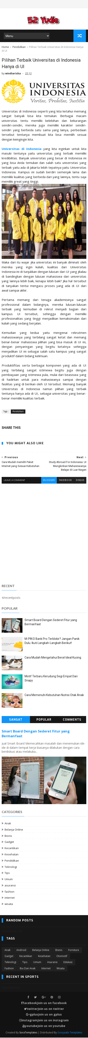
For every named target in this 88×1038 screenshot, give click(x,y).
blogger (49, 480)
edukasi (67, 962)
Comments (72, 720)
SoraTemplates (28, 1033)
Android (21, 950)
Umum (9, 879)
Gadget (9, 842)
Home (5, 47)
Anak (8, 824)
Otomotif (61, 956)
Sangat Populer (16, 721)
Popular (43, 720)
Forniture (73, 950)
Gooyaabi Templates (69, 1033)
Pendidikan (19, 47)
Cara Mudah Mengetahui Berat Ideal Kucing (53, 658)
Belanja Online (14, 830)
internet (10, 898)
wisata (9, 904)
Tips (7, 873)
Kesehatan (12, 855)
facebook (65, 480)
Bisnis (8, 836)
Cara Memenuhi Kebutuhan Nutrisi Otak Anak (54, 695)
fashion (9, 892)
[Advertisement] (44, 533)
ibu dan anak (27, 969)
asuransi (10, 886)
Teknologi (11, 867)
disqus (80, 480)
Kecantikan (12, 848)
